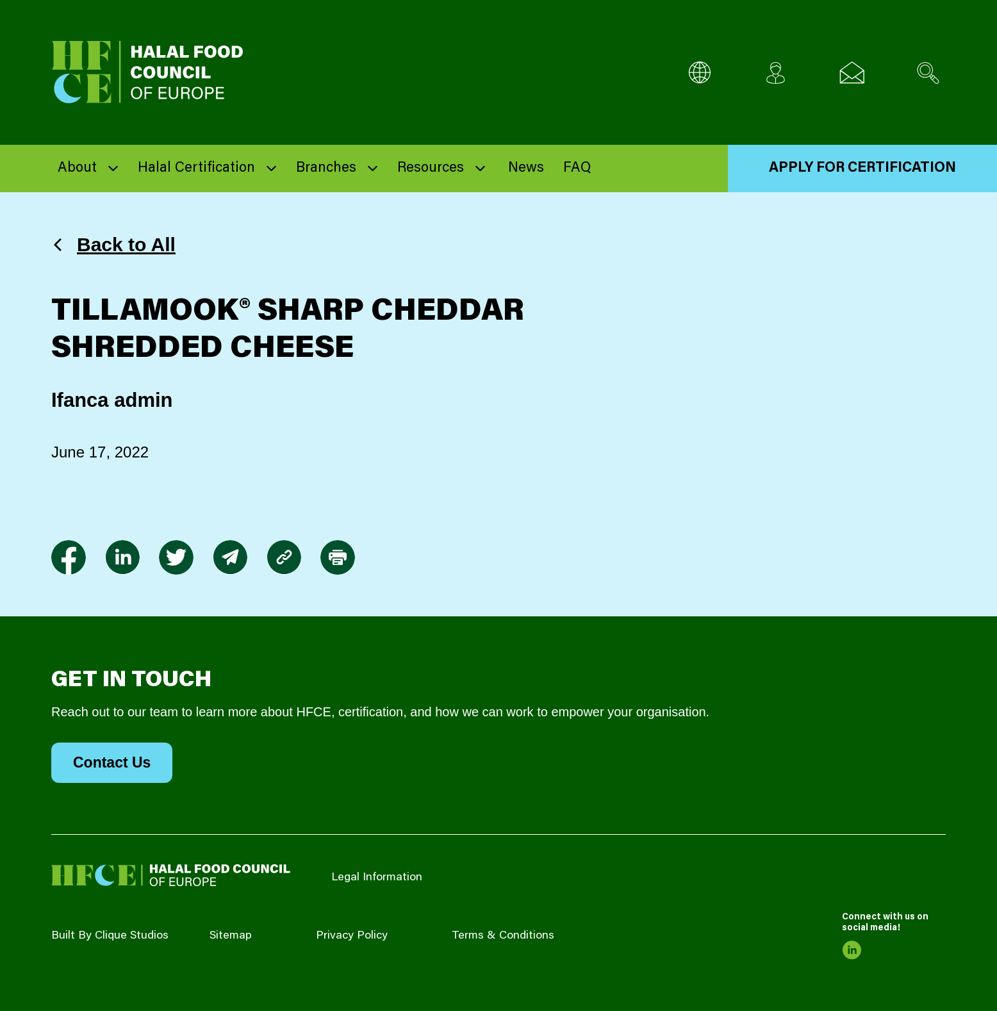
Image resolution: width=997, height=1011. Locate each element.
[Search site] (928, 72)
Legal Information (376, 878)
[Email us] (851, 72)
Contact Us (112, 762)
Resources (430, 168)
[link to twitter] (176, 557)
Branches (326, 168)
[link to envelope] (230, 557)
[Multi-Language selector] (699, 72)
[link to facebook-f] (68, 557)
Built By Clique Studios (110, 936)
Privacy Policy (352, 936)
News (526, 168)
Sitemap (231, 936)
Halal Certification (196, 168)
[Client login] (775, 72)
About (77, 168)
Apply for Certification (862, 168)
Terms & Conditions (503, 936)
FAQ (577, 168)
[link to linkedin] (122, 557)
